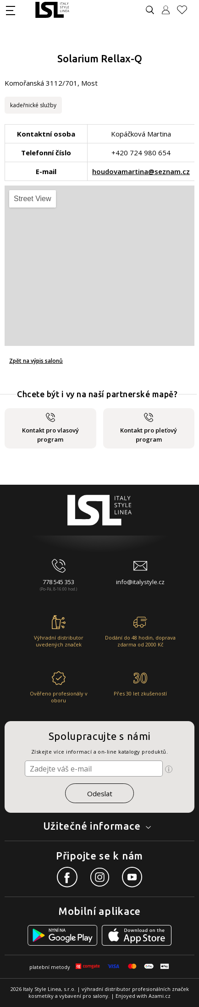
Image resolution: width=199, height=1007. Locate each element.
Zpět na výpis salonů (36, 361)
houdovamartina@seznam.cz (141, 171)
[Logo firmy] (52, 10)
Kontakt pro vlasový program (50, 428)
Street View (32, 198)
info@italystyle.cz (140, 582)
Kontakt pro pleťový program (148, 428)
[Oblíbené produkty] (185, 9)
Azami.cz (160, 995)
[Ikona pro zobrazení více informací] (168, 769)
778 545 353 (58, 582)
